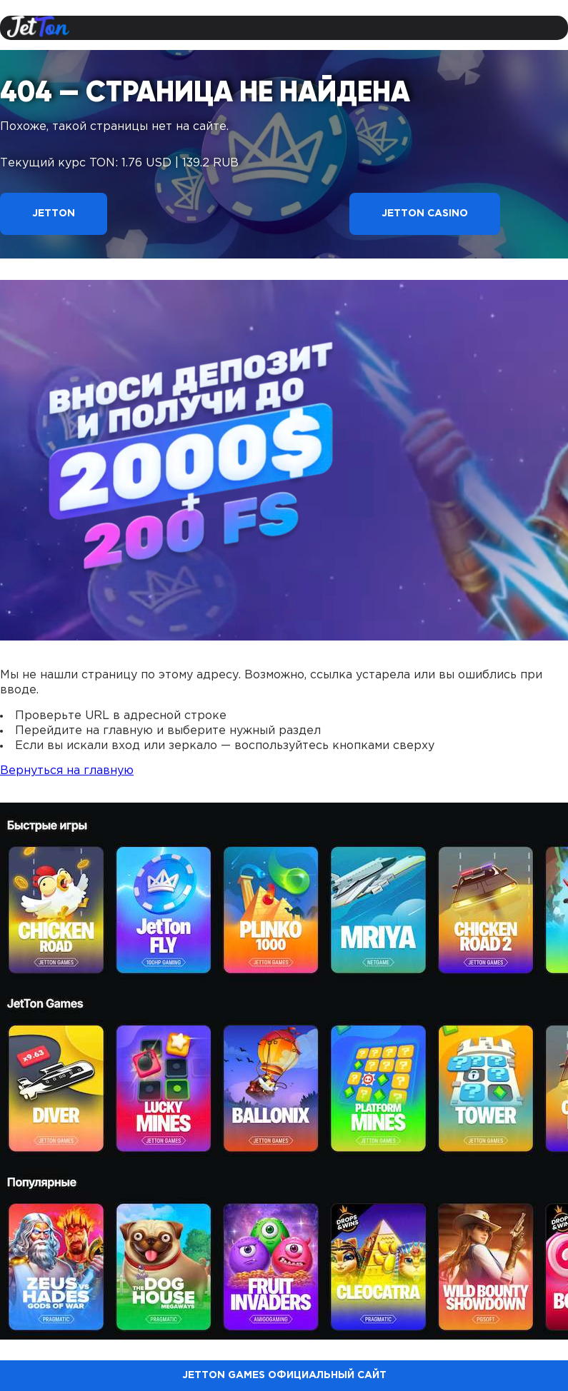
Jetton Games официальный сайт (284, 1375)
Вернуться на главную (67, 770)
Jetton (53, 213)
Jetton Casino (425, 213)
